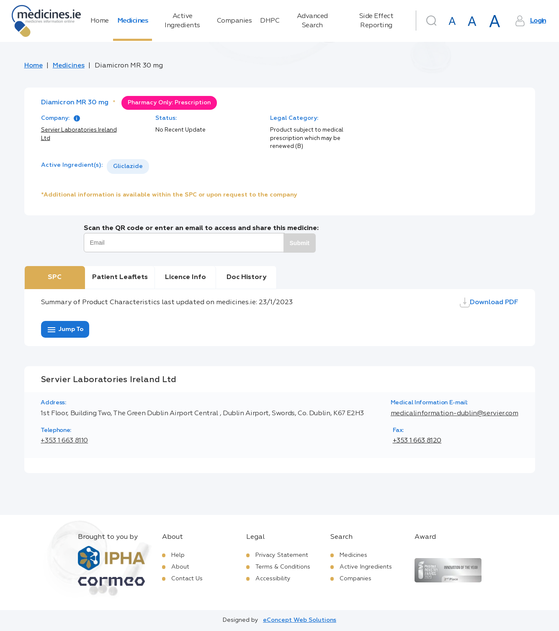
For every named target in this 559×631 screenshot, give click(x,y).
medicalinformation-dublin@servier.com (454, 413)
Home (99, 21)
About (180, 567)
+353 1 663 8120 (417, 440)
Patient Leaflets (120, 277)
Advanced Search (312, 21)
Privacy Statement (281, 555)
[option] (128, 166)
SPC (55, 277)
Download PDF (489, 302)
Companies (234, 21)
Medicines (132, 21)
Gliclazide (128, 166)
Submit (299, 243)
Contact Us (187, 579)
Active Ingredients (182, 21)
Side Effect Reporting (376, 21)
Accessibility (273, 579)
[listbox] (128, 166)
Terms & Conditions (282, 567)
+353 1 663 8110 (64, 440)
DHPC (269, 21)
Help (178, 555)
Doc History (246, 277)
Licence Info (185, 277)
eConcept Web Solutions (299, 620)
